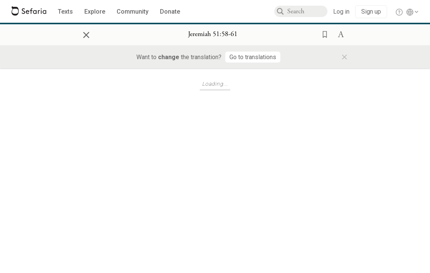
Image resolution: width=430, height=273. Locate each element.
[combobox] (307, 11)
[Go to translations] (252, 57)
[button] (322, 33)
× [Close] (86, 33)
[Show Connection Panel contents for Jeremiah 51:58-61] (212, 34)
